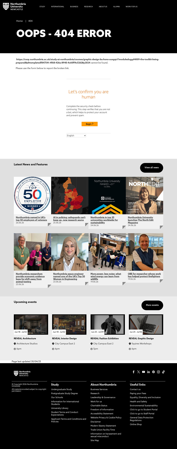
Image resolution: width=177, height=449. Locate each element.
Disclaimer (96, 422)
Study (55, 384)
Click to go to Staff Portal (142, 414)
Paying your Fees (138, 394)
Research (95, 394)
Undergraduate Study (61, 390)
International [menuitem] (57, 7)
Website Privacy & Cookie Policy (106, 418)
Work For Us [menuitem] (131, 7)
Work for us (96, 402)
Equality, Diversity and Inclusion (145, 398)
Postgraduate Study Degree (64, 394)
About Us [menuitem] (103, 7)
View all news (152, 168)
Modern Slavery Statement (103, 426)
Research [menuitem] (88, 7)
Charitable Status (99, 406)
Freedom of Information (102, 410)
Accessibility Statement (102, 414)
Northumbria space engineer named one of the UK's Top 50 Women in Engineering (69, 276)
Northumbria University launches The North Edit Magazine (140, 220)
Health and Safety (138, 402)
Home (19, 21)
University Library (59, 408)
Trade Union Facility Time (103, 430)
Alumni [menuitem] (116, 7)
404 (30, 21)
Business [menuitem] (74, 7)
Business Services (99, 390)
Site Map (95, 441)
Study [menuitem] (42, 7)
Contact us (135, 390)
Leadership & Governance (103, 398)
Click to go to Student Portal (144, 410)
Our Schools (57, 398)
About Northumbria (103, 384)
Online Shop (136, 425)
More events (152, 305)
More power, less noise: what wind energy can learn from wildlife (106, 276)
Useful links (137, 384)
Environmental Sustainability (144, 406)
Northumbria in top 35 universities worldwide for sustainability (104, 220)
